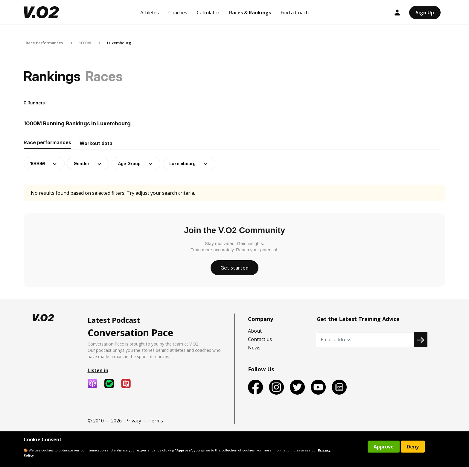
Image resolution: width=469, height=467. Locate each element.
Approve (384, 446)
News (254, 347)
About (255, 331)
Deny (413, 446)
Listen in (98, 370)
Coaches (177, 12)
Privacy (133, 420)
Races (104, 76)
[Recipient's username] (365, 339)
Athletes (149, 12)
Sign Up (425, 12)
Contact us (260, 339)
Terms (155, 420)
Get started (234, 267)
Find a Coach (295, 12)
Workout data (96, 143)
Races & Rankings (250, 12)
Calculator (208, 12)
